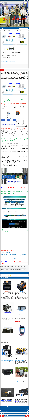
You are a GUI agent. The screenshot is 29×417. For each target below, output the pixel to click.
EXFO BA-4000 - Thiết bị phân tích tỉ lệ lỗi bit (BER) (21, 363)
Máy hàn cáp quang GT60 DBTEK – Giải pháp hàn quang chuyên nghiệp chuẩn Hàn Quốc (7, 293)
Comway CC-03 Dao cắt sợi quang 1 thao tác (21, 355)
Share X (9, 55)
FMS (18, 266)
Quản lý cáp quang (22, 266)
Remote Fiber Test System (13, 266)
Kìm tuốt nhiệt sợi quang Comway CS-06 (21, 315)
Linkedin (14, 55)
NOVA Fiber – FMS (6, 266)
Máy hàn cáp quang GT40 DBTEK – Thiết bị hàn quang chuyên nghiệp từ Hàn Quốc (21, 293)
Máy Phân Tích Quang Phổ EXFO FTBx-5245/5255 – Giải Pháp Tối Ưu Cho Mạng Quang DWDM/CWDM (7, 338)
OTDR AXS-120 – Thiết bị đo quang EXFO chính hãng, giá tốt (20, 337)
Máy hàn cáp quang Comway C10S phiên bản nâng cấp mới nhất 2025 (6, 315)
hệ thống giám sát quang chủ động (5, 270)
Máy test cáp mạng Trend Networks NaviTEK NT (6, 346)
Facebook (3, 55)
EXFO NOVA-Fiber (7, 269)
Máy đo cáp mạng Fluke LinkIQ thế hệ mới (21, 346)
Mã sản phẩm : (5, 57)
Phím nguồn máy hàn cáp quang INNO (7, 362)
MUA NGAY (17, 321)
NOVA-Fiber (2, 269)
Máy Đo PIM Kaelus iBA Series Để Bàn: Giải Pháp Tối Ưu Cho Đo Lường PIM (7, 355)
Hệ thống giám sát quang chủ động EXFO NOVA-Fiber (18, 269)
